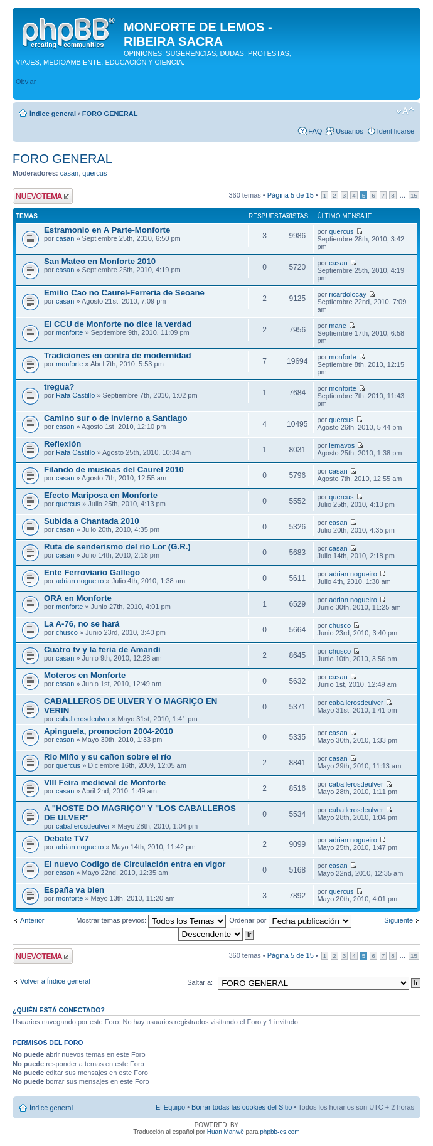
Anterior (32, 920)
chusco (67, 632)
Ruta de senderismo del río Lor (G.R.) (117, 546)
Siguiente (398, 920)
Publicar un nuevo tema (43, 196)
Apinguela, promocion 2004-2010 (108, 731)
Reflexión (62, 443)
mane (337, 325)
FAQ (315, 131)
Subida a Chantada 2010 (91, 521)
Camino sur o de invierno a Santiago (116, 418)
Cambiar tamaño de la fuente (405, 111)
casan (69, 173)
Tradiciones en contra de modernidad (117, 355)
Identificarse (395, 131)
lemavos (342, 445)
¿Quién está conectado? (59, 1010)
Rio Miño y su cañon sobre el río (107, 756)
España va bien (74, 889)
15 (413, 195)
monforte (69, 332)
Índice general (52, 113)
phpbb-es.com (279, 1131)
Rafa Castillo (75, 395)
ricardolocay (347, 294)
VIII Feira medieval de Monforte (105, 782)
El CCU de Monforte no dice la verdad (117, 324)
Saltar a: (200, 982)
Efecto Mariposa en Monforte (101, 495)
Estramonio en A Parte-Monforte (107, 230)
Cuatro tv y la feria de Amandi (102, 649)
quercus (94, 173)
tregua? (59, 386)
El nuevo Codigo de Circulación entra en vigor (134, 864)
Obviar (26, 81)
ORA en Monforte (78, 598)
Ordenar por (290, 920)
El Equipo (170, 1107)
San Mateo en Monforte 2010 (100, 261)
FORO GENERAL (110, 113)
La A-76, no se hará (81, 624)
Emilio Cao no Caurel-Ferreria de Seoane (124, 292)
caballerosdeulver (83, 719)
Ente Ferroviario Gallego (92, 572)
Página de (290, 195)
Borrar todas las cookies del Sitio (241, 1107)
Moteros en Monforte (85, 675)
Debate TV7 (66, 838)
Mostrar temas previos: (151, 920)
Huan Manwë (225, 1131)
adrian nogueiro (80, 581)
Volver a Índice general (55, 981)
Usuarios (349, 131)
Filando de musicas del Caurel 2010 (114, 469)
